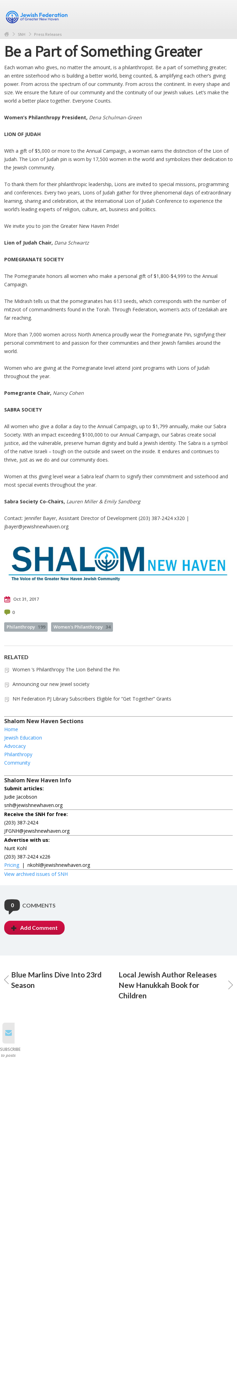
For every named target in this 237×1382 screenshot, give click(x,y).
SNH (21, 34)
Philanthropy (26, 627)
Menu (225, 14)
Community (17, 762)
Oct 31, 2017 (21, 599)
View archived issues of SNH (36, 874)
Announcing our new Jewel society (51, 684)
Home (6, 34)
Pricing (11, 865)
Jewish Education (23, 737)
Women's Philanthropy (82, 627)
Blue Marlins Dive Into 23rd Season (52, 979)
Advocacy (15, 746)
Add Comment (34, 927)
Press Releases (48, 34)
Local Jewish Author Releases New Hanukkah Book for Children (176, 985)
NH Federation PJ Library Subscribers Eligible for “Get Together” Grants (92, 698)
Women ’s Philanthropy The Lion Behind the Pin (66, 669)
